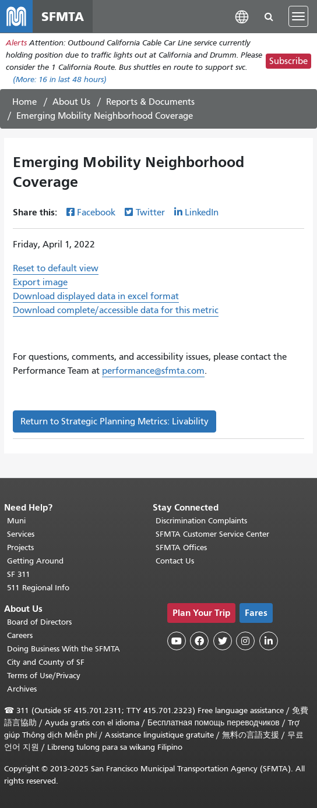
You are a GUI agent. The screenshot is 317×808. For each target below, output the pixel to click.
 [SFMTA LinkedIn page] (269, 641)
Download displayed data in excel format (96, 296)
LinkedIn (202, 212)
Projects (20, 547)
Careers (20, 635)
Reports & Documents (150, 102)
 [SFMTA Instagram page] (245, 641)
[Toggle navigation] (298, 16)
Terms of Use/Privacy (43, 676)
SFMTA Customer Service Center (212, 534)
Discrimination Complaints (201, 521)
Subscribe (288, 61)
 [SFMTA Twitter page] (222, 641)
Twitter (150, 212)
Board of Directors (39, 622)
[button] (242, 16)
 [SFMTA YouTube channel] (176, 641)
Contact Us (175, 561)
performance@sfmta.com (153, 371)
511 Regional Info (38, 588)
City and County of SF (45, 662)
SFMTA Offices (181, 547)
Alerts (16, 43)
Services (20, 534)
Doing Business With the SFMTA (63, 649)
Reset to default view (55, 268)
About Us (71, 102)
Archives (22, 689)
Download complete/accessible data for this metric (116, 310)
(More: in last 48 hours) (60, 79)
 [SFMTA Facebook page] (199, 641)
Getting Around (35, 561)
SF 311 (18, 574)
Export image (40, 282)
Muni (16, 521)
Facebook (96, 212)
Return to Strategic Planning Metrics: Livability (114, 421)
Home (24, 102)
